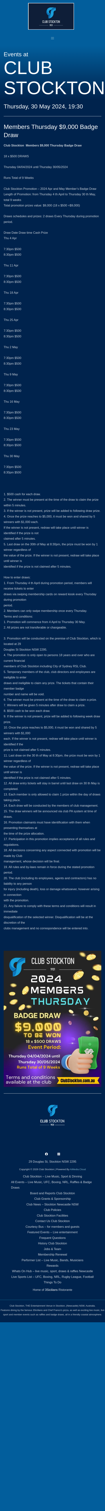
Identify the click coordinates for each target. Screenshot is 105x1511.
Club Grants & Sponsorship (52, 1198)
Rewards (53, 1265)
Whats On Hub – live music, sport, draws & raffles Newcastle (52, 1271)
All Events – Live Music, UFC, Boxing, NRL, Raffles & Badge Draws (51, 1184)
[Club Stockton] (51, 16)
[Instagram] (59, 1154)
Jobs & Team (52, 1249)
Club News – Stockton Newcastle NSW (52, 1204)
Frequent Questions (52, 1237)
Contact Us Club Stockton (52, 1221)
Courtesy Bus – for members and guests (52, 1226)
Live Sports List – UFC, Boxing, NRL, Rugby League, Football (52, 1276)
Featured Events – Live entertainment (52, 1232)
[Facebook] (46, 1154)
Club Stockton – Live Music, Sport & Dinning (52, 1176)
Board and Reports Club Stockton (52, 1193)
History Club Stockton (52, 1243)
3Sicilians (51, 1289)
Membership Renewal (52, 1254)
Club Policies (52, 1209)
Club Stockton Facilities (52, 1215)
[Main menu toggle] (52, 38)
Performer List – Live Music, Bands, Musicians (52, 1260)
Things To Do (52, 1282)
